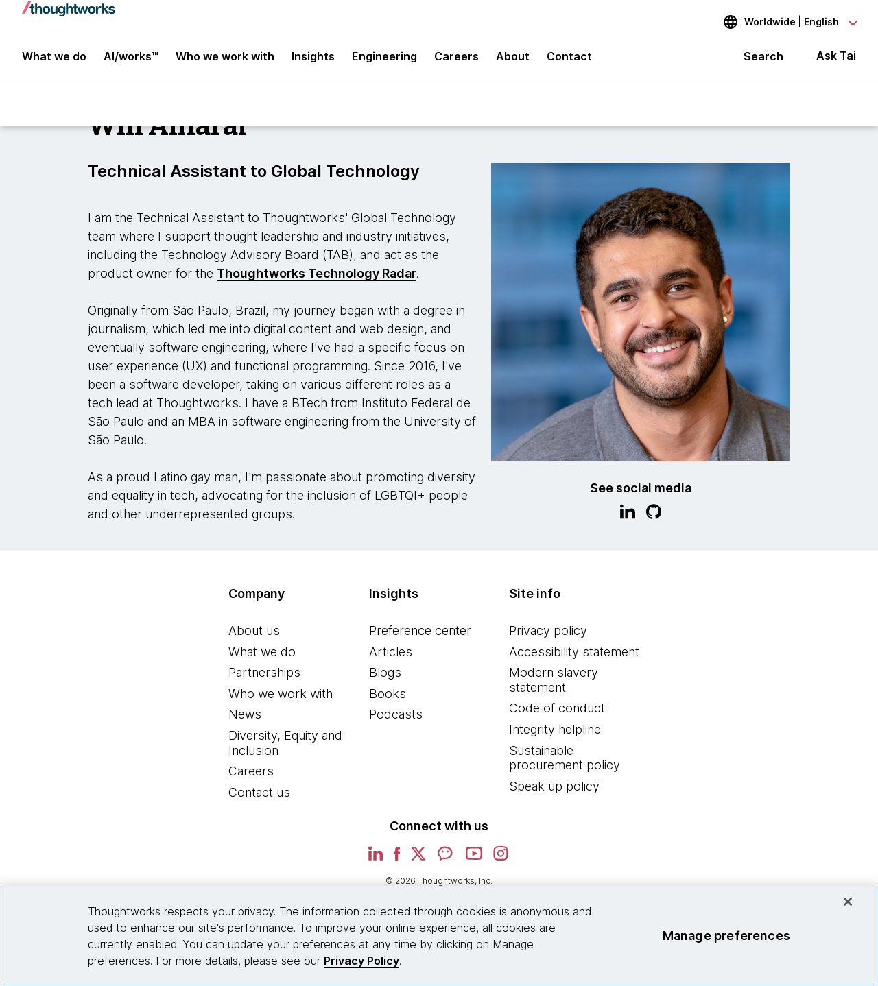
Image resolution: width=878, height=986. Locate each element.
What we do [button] (54, 56)
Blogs (385, 672)
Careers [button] (456, 56)
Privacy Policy (361, 960)
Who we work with (280, 693)
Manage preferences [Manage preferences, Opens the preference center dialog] (726, 935)
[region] (439, 936)
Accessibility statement (574, 652)
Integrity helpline (555, 729)
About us (254, 630)
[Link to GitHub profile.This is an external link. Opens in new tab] (653, 513)
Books (387, 693)
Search (763, 56)
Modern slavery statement (553, 680)
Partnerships (264, 672)
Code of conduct (557, 708)
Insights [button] (313, 56)
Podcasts (396, 714)
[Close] (848, 902)
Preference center (420, 630)
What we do (262, 652)
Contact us (259, 792)
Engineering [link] (384, 56)
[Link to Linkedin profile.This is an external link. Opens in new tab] (627, 513)
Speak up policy (554, 786)
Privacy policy (548, 630)
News (244, 714)
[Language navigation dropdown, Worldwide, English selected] (780, 22)
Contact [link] (569, 56)
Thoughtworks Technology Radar (316, 273)
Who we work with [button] (225, 56)
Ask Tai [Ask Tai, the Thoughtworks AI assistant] (836, 55)
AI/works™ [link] (131, 56)
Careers (251, 771)
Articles (390, 652)
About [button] (513, 56)
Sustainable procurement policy (564, 758)
